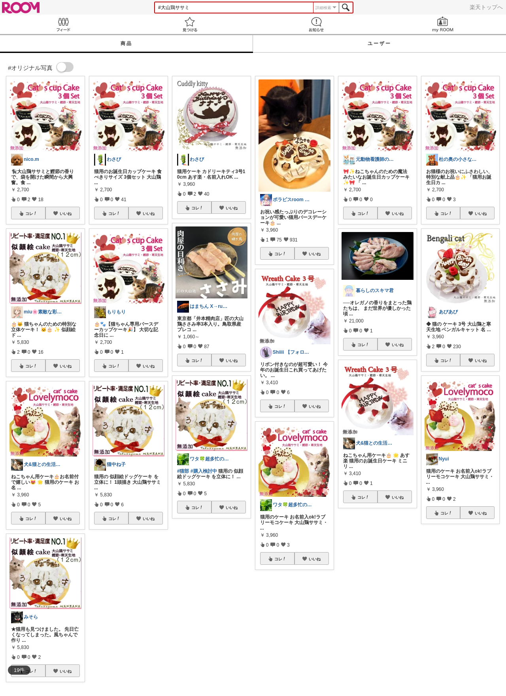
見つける (189, 24)
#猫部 (183, 471)
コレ (31, 213)
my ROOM (443, 24)
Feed (63, 24)
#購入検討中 (204, 471)
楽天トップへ (486, 7)
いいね (66, 213)
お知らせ (316, 24)
